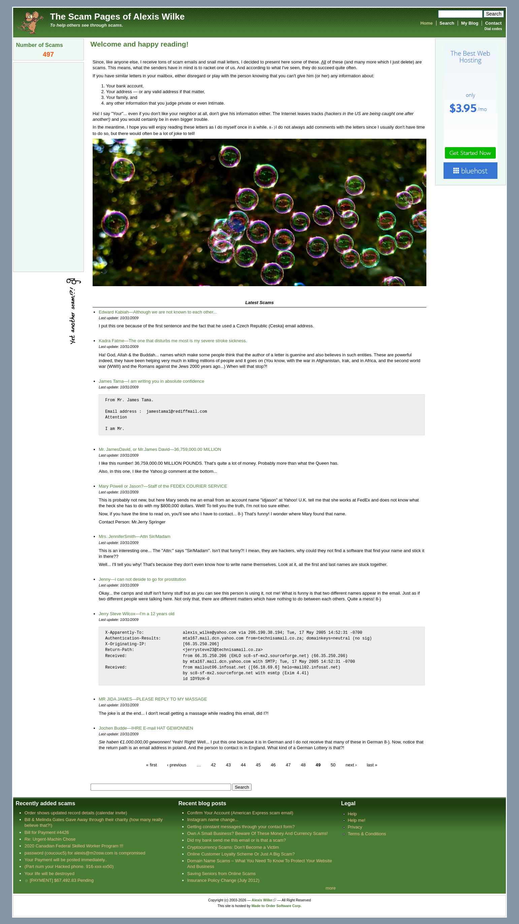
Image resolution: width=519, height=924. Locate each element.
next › (351, 764)
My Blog (469, 23)
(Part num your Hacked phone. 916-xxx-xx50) (69, 866)
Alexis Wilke (262, 900)
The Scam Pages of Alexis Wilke (117, 16)
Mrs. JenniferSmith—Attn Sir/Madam (134, 536)
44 (243, 764)
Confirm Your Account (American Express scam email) (240, 812)
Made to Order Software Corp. (277, 905)
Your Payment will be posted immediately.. (66, 859)
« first (151, 764)
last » (372, 764)
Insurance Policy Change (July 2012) (223, 879)
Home (426, 23)
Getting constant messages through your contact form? (241, 826)
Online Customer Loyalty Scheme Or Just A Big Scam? (241, 853)
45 (258, 764)
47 (288, 764)
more (331, 887)
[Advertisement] (48, 166)
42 (213, 764)
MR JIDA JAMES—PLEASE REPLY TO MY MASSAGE (153, 698)
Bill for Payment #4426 (47, 832)
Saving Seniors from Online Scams (221, 873)
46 (273, 764)
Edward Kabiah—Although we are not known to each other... (158, 311)
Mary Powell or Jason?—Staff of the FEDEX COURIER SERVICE (163, 485)
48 (303, 764)
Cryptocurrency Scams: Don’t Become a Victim (233, 846)
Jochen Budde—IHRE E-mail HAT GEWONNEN (146, 727)
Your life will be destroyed (49, 873)
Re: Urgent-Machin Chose (50, 838)
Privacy (355, 826)
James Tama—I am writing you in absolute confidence (151, 380)
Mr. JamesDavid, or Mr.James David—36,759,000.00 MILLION (160, 449)
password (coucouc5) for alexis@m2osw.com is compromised (85, 852)
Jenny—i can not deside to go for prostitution (142, 578)
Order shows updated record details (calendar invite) (76, 812)
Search (447, 23)
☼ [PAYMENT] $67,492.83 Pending (59, 879)
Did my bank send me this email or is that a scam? (236, 839)
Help (352, 813)
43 (228, 764)
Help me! (356, 819)
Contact (493, 23)
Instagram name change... (212, 819)
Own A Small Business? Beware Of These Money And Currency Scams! (257, 833)
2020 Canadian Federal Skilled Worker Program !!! (74, 845)
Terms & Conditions (367, 833)
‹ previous (177, 764)
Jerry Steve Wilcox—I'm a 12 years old (136, 613)
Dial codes (493, 29)
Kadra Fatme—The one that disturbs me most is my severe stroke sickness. (173, 340)
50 (333, 764)
